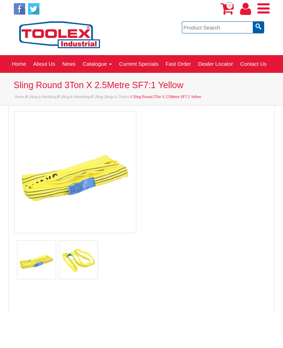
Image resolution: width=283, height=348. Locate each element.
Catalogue (97, 64)
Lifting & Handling (42, 97)
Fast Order (178, 64)
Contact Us (253, 64)
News (69, 64)
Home (19, 64)
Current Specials (138, 64)
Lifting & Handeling (75, 97)
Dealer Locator (215, 64)
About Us (44, 64)
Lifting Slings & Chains (111, 97)
